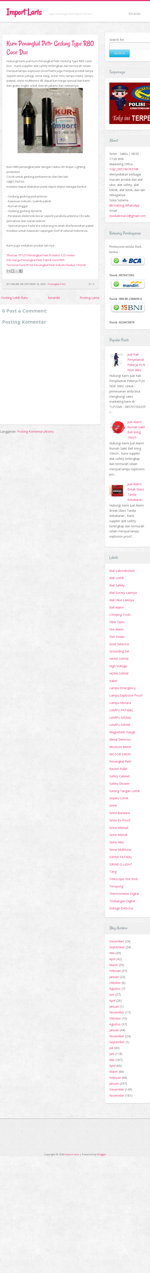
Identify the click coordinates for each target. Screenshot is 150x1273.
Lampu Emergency (122, 688)
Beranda (134, 14)
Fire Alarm (116, 629)
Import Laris (24, 12)
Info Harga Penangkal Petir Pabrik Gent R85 (36, 260)
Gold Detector (119, 644)
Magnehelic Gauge (122, 732)
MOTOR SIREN (119, 754)
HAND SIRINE (119, 659)
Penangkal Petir (57, 284)
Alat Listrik (116, 578)
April (112, 959)
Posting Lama (89, 298)
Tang (113, 871)
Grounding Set (119, 651)
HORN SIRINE (119, 673)
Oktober (115, 983)
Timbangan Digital (122, 901)
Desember (116, 941)
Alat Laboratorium (122, 571)
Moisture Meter (120, 747)
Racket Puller (118, 769)
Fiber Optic (117, 622)
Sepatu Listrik (118, 798)
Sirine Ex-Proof (119, 820)
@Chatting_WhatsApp (124, 205)
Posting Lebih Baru (14, 298)
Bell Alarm (116, 607)
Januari (114, 977)
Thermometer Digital (124, 894)
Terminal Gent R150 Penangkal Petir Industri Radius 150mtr (46, 265)
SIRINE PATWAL (120, 857)
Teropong (116, 886)
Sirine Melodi (118, 835)
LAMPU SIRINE (119, 725)
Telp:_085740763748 (123, 169)
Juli (111, 1048)
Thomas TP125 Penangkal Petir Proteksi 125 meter (41, 255)
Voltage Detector (121, 908)
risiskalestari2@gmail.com (127, 216)
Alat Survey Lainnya (123, 593)
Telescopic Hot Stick (123, 879)
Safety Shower (119, 783)
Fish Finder (117, 637)
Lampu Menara (120, 703)
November (116, 1012)
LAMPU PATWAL (121, 710)
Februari (115, 971)
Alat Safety (117, 585)
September (117, 947)
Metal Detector (120, 739)
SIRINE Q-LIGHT (120, 864)
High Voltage (118, 666)
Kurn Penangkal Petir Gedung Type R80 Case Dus (50, 47)
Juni (111, 994)
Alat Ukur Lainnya (121, 600)
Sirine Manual (118, 828)
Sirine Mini (116, 842)
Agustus (115, 989)
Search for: (117, 40)
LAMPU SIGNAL (120, 717)
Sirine (113, 805)
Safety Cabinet (119, 776)
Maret (113, 965)
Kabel (113, 681)
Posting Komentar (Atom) (35, 431)
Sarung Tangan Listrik (124, 791)
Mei (112, 953)
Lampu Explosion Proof (125, 695)
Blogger (101, 1154)
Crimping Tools (120, 614)
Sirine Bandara (119, 813)
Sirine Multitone (120, 850)
